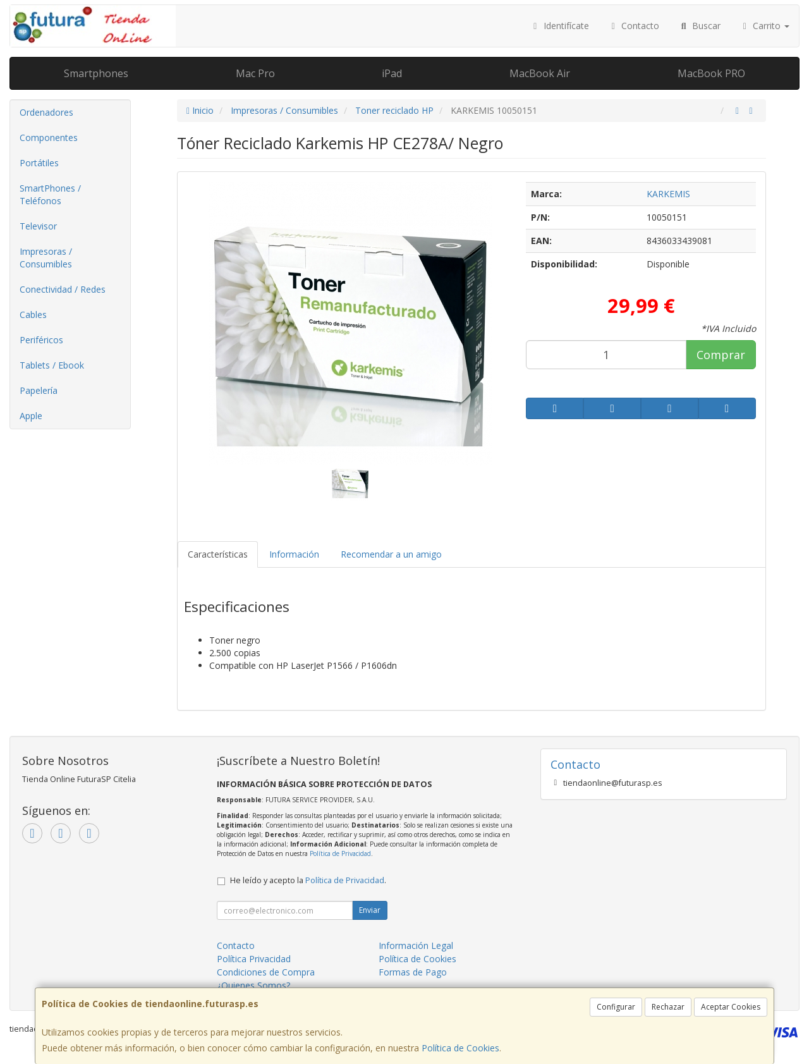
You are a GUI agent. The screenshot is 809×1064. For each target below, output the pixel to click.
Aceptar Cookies (730, 1006)
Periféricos (41, 340)
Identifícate (559, 26)
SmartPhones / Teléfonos (50, 194)
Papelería (39, 390)
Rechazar (668, 1006)
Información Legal (416, 945)
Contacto (634, 26)
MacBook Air (539, 73)
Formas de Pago (413, 972)
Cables (33, 315)
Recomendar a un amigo (391, 554)
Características (218, 554)
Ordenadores (46, 112)
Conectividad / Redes (63, 289)
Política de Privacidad (340, 853)
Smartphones (96, 73)
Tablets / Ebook (52, 365)
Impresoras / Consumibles (46, 257)
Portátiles (39, 163)
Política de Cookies (460, 1048)
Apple (31, 416)
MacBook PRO (711, 73)
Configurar (616, 1006)
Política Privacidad (254, 959)
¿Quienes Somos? (253, 985)
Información (294, 554)
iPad (392, 73)
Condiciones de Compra (266, 972)
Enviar (369, 910)
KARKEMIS (668, 194)
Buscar (699, 26)
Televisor (38, 226)
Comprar (720, 354)
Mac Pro (255, 73)
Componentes (49, 137)
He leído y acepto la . (308, 880)
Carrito (764, 26)
